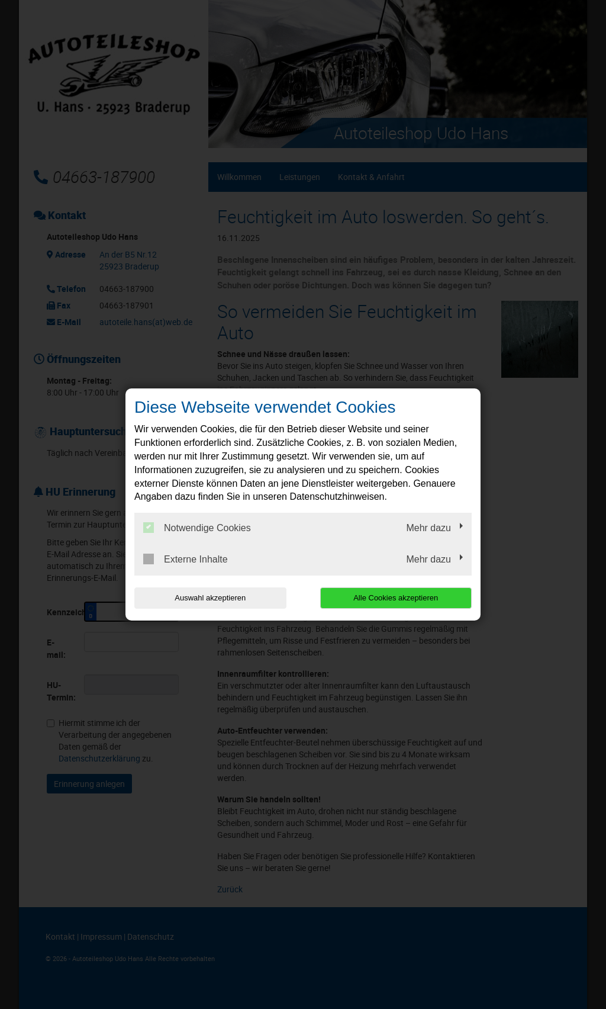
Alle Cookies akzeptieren (395, 597)
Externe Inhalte (185, 559)
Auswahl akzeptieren (210, 597)
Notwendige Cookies (197, 527)
